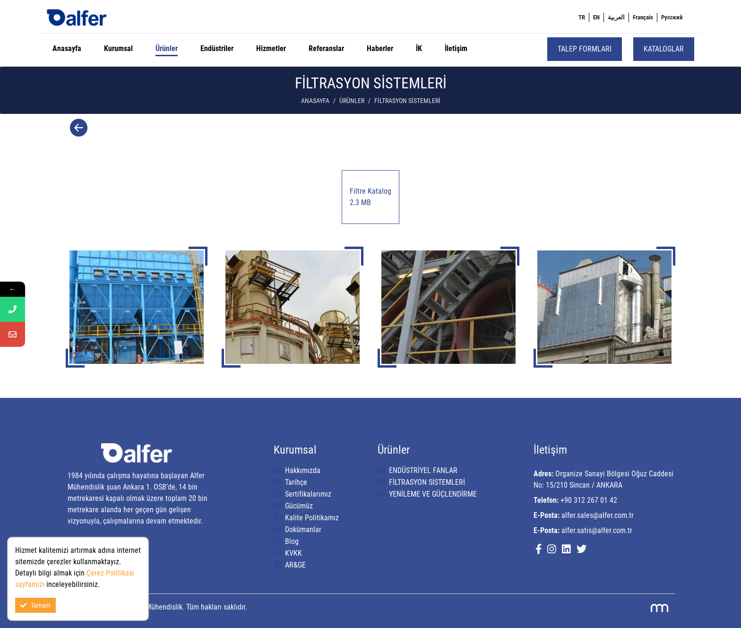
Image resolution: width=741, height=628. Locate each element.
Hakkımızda (302, 470)
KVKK (293, 553)
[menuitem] (581, 17)
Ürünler (166, 48)
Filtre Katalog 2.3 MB (370, 197)
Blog (292, 541)
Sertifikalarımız (308, 494)
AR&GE (295, 564)
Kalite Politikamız (312, 517)
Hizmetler (271, 48)
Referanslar (326, 48)
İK (419, 48)
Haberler (380, 48)
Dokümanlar (303, 529)
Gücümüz (299, 505)
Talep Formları (585, 48)
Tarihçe (296, 482)
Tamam (35, 605)
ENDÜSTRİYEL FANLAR (423, 470)
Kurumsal (118, 48)
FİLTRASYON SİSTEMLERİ (427, 482)
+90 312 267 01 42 (588, 500)
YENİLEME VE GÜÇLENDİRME (433, 494)
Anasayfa (66, 48)
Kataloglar (664, 48)
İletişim (456, 48)
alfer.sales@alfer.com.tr (597, 515)
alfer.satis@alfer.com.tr (596, 530)
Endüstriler (216, 48)
